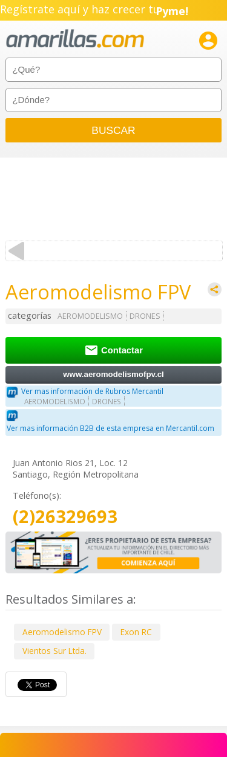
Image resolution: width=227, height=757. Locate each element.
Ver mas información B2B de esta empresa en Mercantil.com (110, 428)
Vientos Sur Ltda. (54, 650)
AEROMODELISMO (90, 316)
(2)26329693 (65, 516)
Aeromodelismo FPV (62, 632)
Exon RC (136, 632)
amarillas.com (75, 39)
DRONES (145, 316)
